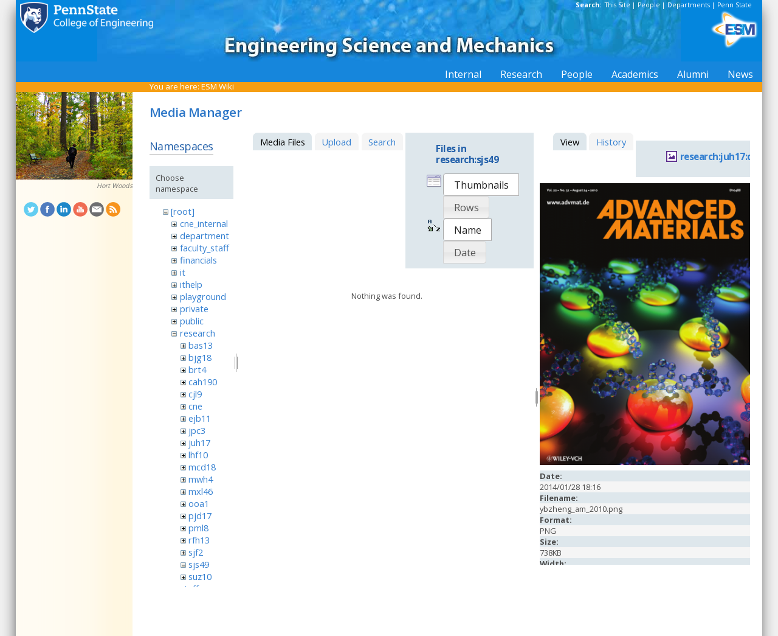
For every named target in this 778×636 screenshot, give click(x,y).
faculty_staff (204, 248)
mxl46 (200, 491)
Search (382, 142)
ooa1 (198, 503)
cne (195, 406)
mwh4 (200, 479)
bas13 (200, 345)
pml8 (198, 528)
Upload (336, 142)
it (182, 272)
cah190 (202, 382)
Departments (688, 5)
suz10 (200, 576)
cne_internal (204, 223)
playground (203, 296)
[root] (182, 211)
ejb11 (199, 418)
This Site (617, 5)
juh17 (199, 442)
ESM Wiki (217, 86)
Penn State (734, 5)
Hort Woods (115, 185)
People (649, 5)
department (204, 235)
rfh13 (199, 540)
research (197, 333)
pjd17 (200, 515)
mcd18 (202, 467)
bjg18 (200, 357)
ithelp (191, 284)
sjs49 (198, 564)
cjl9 (195, 394)
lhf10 (198, 455)
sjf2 (195, 552)
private (194, 308)
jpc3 (196, 430)
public (192, 321)
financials (198, 260)
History (611, 142)
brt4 (197, 369)
